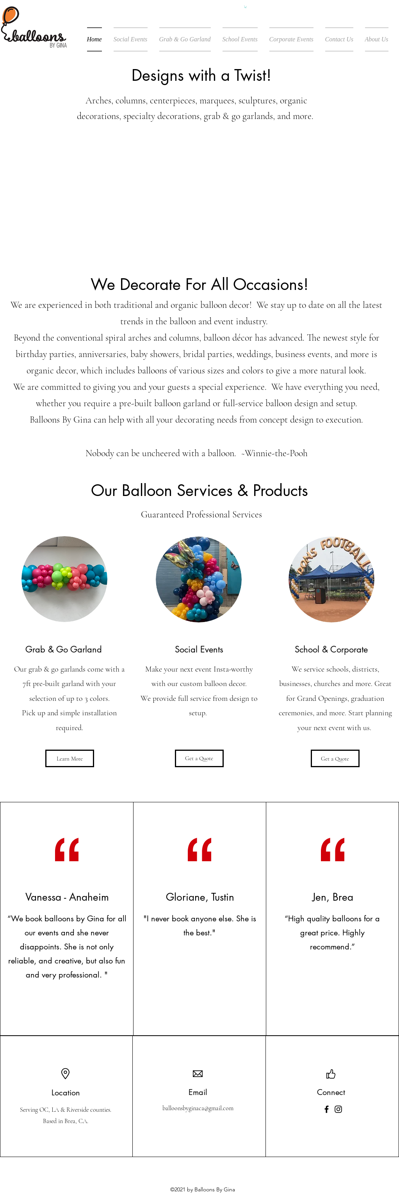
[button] (245, 6)
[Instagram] (338, 1109)
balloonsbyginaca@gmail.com (197, 1108)
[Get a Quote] (199, 758)
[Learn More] (69, 758)
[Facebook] (326, 1109)
